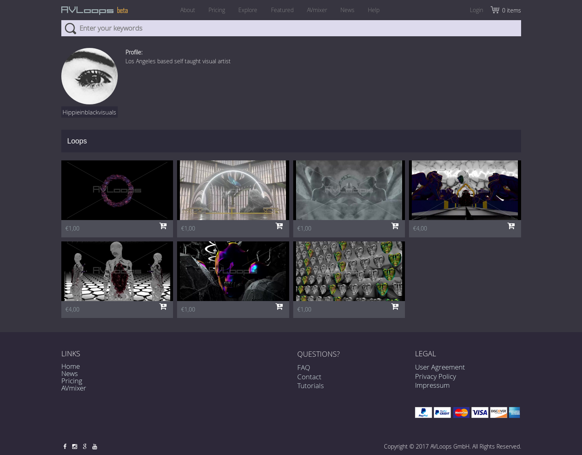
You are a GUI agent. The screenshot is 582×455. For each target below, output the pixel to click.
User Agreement (440, 367)
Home (70, 366)
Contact (309, 380)
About (182, 10)
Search (70, 28)
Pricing (213, 10)
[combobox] (291, 28)
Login (476, 10)
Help (380, 10)
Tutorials (310, 389)
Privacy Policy (435, 376)
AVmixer (319, 10)
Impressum (432, 385)
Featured (282, 10)
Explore (246, 10)
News (351, 10)
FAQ (303, 371)
